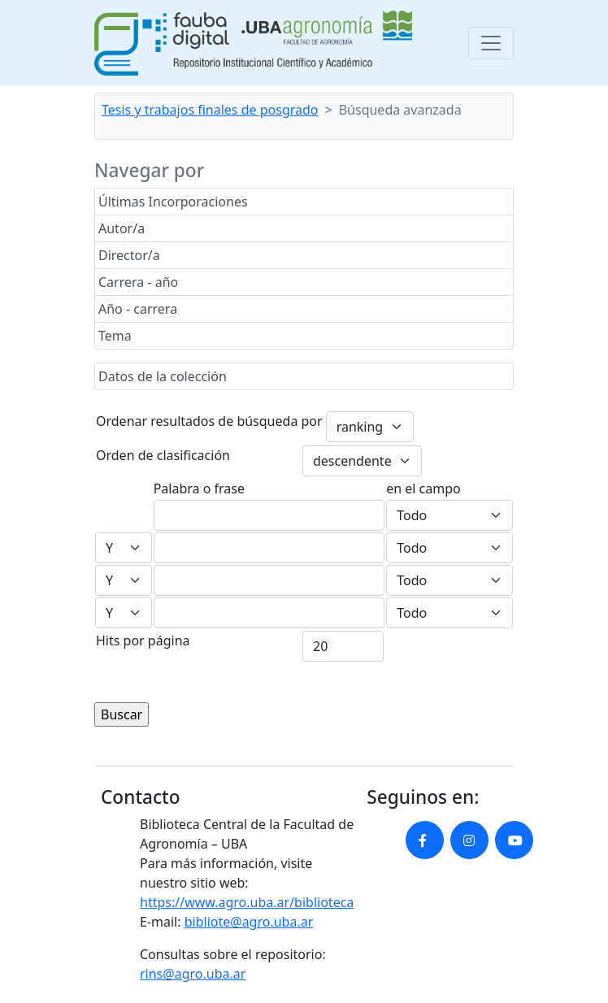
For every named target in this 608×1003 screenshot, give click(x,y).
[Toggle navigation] (491, 43)
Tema (115, 336)
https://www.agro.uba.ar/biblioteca (247, 902)
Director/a (129, 255)
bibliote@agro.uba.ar (249, 922)
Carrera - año (138, 282)
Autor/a (121, 228)
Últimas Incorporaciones (173, 202)
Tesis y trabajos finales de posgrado (210, 110)
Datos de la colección (162, 376)
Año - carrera (137, 309)
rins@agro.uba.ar (192, 974)
